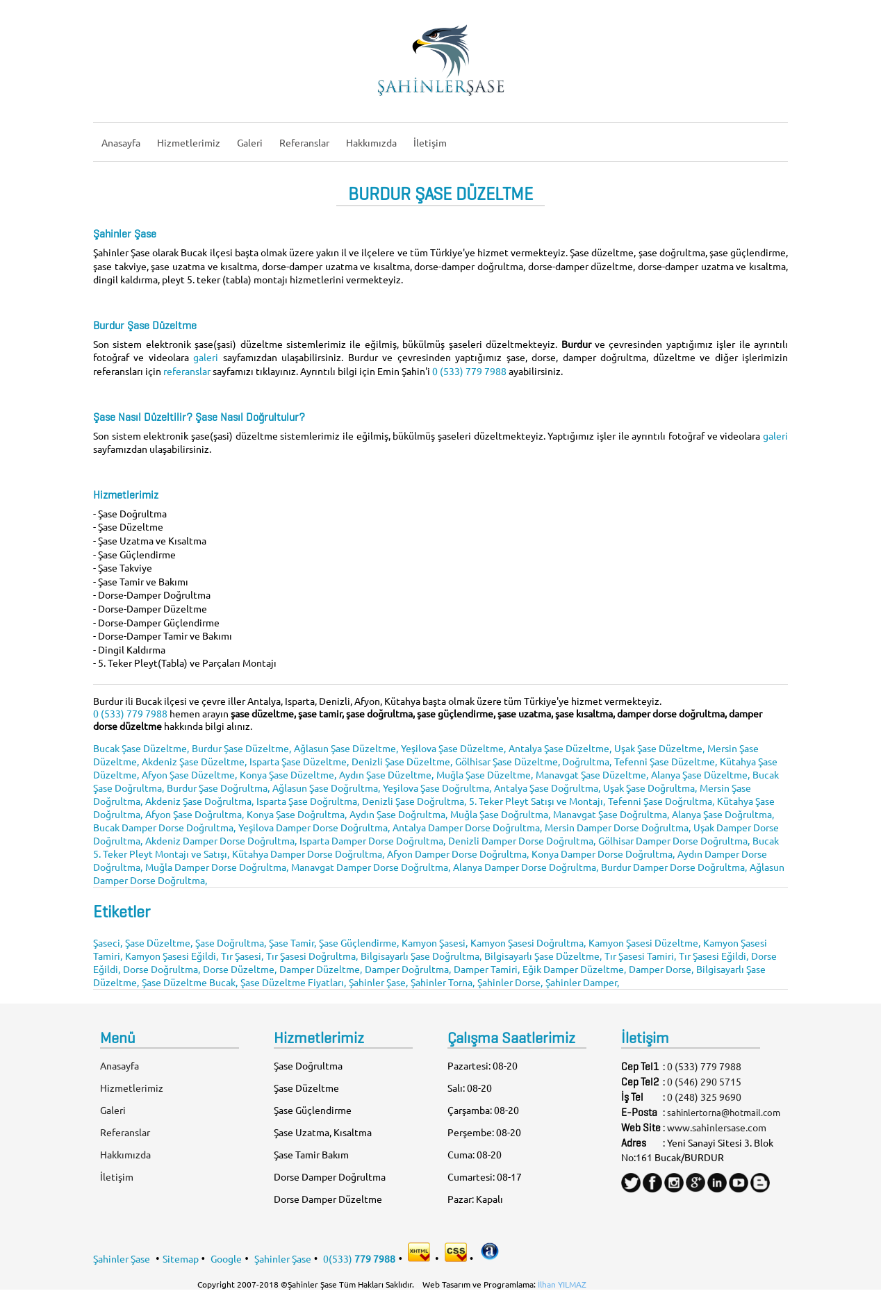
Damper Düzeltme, (320, 969)
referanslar (188, 371)
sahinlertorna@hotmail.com (723, 1112)
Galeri (250, 142)
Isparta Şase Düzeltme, (299, 761)
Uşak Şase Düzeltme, (659, 748)
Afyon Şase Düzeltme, (189, 774)
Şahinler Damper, (582, 982)
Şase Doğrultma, (230, 942)
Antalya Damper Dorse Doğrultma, (467, 827)
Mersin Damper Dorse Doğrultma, (618, 827)
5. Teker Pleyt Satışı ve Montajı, (537, 800)
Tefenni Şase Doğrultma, (661, 800)
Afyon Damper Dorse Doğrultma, (458, 853)
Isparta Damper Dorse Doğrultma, (372, 840)
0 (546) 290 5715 (704, 1081)
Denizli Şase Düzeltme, (402, 761)
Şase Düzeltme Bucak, (190, 982)
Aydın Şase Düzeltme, (386, 774)
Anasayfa (120, 142)
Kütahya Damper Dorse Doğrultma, (308, 853)
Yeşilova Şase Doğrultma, (437, 787)
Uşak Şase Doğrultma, (650, 787)
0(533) (359, 1257)
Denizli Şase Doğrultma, (414, 800)
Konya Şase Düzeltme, (288, 774)
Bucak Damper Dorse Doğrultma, (164, 827)
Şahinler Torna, (443, 982)
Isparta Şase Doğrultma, (307, 800)
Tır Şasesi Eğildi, (713, 955)
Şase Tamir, (292, 942)
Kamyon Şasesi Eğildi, (171, 955)
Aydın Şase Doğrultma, (398, 814)
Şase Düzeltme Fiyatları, (293, 982)
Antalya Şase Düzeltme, (560, 748)
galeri (207, 357)
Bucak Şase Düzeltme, (141, 748)
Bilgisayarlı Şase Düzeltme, (543, 955)
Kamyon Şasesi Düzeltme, (644, 942)
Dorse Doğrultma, (161, 969)
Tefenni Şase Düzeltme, (665, 761)
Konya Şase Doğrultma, (297, 814)
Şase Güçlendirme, (359, 942)
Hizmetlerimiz (188, 142)
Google (226, 1257)
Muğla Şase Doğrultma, (500, 814)
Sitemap (181, 1257)
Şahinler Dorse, (510, 982)
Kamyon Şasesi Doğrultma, (528, 942)
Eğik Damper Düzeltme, (574, 969)
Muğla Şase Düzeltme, (484, 774)
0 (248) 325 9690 (704, 1096)
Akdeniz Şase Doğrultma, (199, 800)
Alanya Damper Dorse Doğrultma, (525, 866)
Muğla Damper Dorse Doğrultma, (216, 866)
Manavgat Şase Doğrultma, (611, 814)
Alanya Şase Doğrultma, (723, 814)
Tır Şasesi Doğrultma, (312, 955)
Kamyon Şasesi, (435, 942)
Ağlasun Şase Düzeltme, (346, 748)
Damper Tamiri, (487, 969)
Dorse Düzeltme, (240, 969)
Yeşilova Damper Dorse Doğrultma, (314, 827)
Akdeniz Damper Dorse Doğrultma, (221, 840)
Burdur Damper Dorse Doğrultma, (674, 866)
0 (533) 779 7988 (469, 371)
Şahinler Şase (121, 1257)
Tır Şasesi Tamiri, (640, 955)
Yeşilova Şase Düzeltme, (453, 748)
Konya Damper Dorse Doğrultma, (603, 853)
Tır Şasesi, (242, 955)
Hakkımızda (371, 142)
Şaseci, (107, 942)
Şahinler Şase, (378, 982)
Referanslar (304, 142)
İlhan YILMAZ (562, 1284)
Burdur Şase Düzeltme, (241, 748)
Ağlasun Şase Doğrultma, (326, 787)
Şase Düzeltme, (158, 942)
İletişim (430, 142)
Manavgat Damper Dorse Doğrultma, (370, 866)
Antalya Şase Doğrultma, (547, 787)
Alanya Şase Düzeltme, (700, 774)
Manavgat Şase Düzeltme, (592, 774)
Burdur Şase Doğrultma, (218, 787)
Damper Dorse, (661, 969)
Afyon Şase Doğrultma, (194, 814)
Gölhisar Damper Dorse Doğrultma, (674, 840)
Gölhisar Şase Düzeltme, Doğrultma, (533, 761)
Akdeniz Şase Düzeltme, (194, 761)
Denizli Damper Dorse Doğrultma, (521, 840)
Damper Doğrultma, (408, 969)
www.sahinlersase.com (716, 1127)
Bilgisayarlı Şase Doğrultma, (421, 955)
